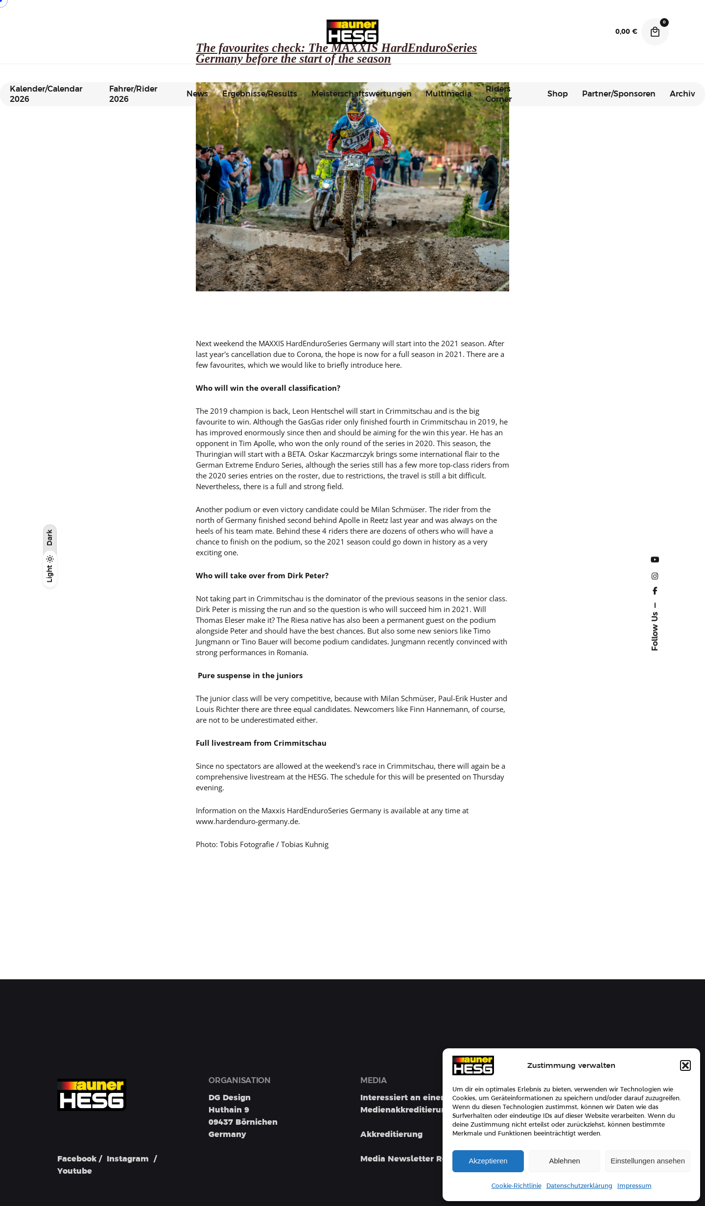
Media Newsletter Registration (423, 1159)
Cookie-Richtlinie (516, 1185)
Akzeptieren (488, 1161)
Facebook (76, 1159)
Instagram (128, 1159)
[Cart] (655, 32)
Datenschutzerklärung (579, 1185)
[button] (685, 1065)
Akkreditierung (391, 1134)
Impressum (634, 1185)
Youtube (74, 1171)
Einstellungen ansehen (648, 1161)
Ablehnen (564, 1161)
